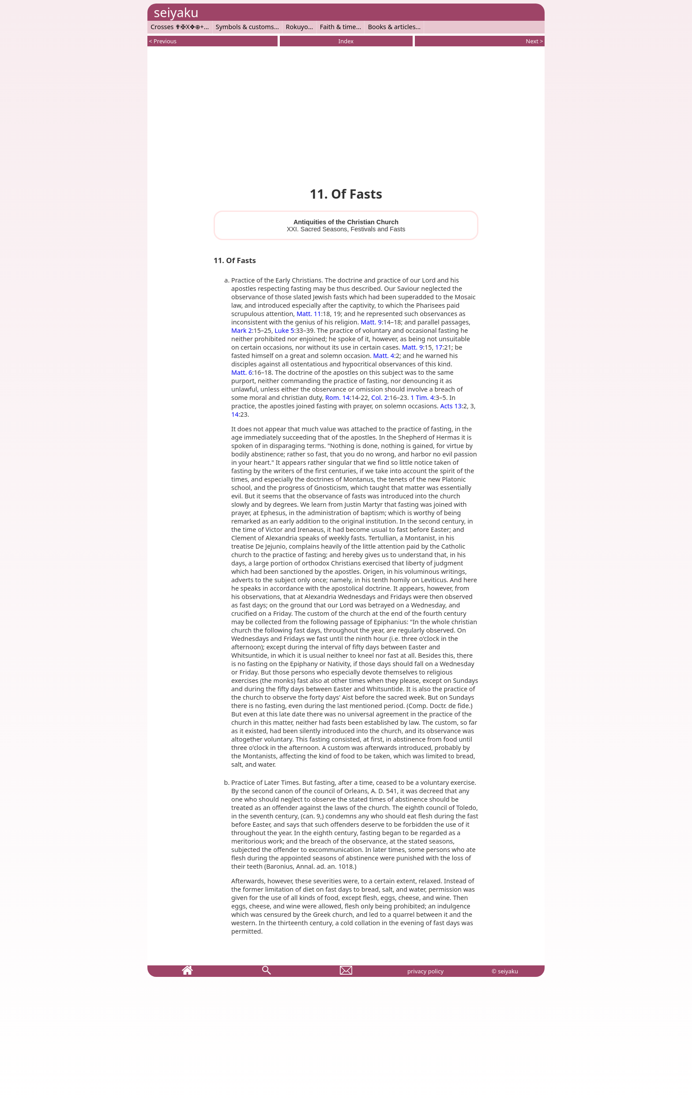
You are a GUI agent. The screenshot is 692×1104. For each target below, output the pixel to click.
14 (234, 414)
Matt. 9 (371, 322)
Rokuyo (297, 27)
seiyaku (176, 12)
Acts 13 (450, 406)
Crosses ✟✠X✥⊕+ (177, 27)
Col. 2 (379, 397)
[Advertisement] (346, 115)
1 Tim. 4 (422, 397)
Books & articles (392, 27)
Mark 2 (241, 330)
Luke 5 (284, 330)
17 (438, 347)
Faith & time (338, 27)
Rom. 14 (337, 397)
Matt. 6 (241, 372)
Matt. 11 (309, 313)
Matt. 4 (383, 355)
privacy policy (425, 971)
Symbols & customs (245, 27)
